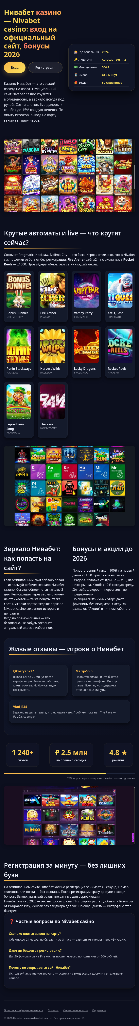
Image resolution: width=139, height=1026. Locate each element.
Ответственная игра (75, 1010)
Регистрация (45, 67)
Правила (53, 1010)
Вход (15, 67)
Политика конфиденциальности (23, 1010)
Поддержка (99, 1010)
